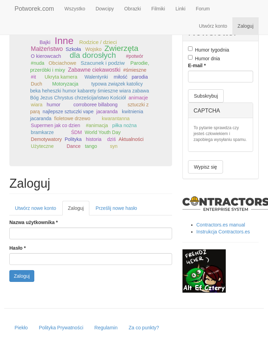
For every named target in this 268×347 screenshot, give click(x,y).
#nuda (37, 63)
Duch (36, 84)
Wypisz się (205, 167)
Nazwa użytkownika (33, 222)
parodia (140, 77)
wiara (36, 104)
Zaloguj (245, 26)
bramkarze (42, 132)
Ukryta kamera (61, 77)
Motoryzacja (65, 84)
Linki (181, 8)
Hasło (17, 248)
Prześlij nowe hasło (116, 208)
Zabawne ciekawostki (94, 70)
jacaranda (107, 111)
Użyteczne (42, 146)
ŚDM (76, 132)
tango (91, 146)
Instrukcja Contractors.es (223, 231)
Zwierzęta (121, 48)
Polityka (73, 139)
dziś (111, 139)
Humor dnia (204, 58)
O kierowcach (46, 56)
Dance (73, 146)
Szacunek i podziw (103, 63)
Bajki (44, 42)
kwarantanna (115, 118)
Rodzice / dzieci (98, 42)
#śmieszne (134, 70)
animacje (138, 97)
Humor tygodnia (208, 49)
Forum (203, 8)
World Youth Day (102, 132)
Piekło (21, 327)
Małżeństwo (47, 48)
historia (93, 139)
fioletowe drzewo (72, 118)
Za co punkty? (143, 327)
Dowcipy (105, 8)
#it (33, 77)
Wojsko (93, 49)
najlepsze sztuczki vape (68, 111)
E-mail (197, 65)
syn (114, 146)
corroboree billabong (95, 104)
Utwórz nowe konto (35, 208)
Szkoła (73, 49)
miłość (120, 77)
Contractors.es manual (220, 225)
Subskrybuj (206, 96)
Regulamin (106, 327)
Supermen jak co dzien (55, 125)
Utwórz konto (213, 26)
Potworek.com (34, 8)
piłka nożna (124, 125)
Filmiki (158, 8)
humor (54, 104)
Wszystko (74, 8)
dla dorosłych (93, 55)
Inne (64, 40)
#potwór (134, 56)
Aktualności (131, 139)
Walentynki (96, 77)
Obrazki (132, 8)
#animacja (97, 125)
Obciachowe (62, 63)
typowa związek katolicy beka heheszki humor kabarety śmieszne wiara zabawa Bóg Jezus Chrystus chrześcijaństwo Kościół (89, 90)
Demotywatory (46, 139)
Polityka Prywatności (61, 327)
